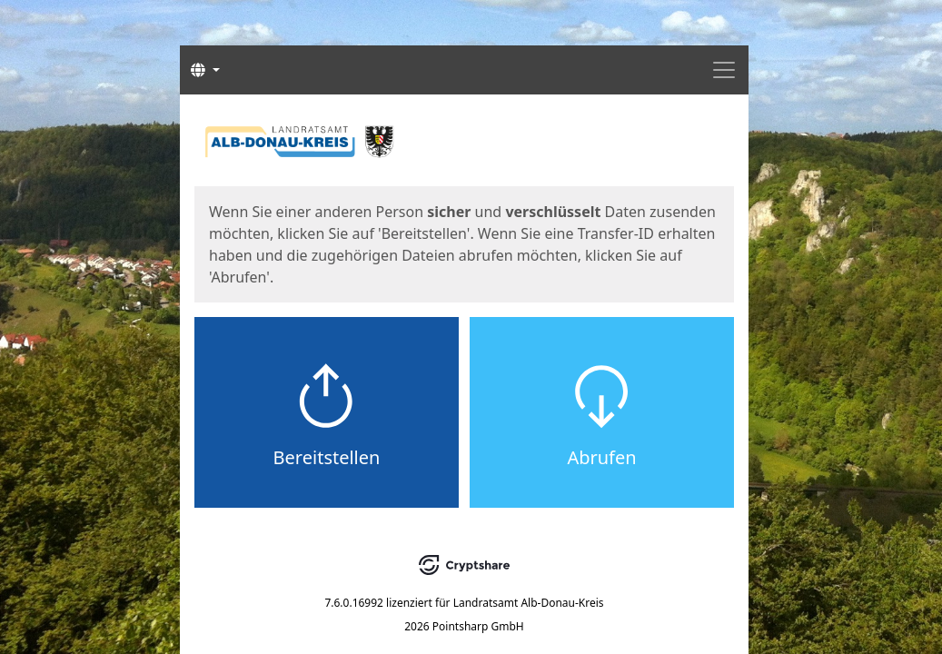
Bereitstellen (327, 457)
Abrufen (601, 457)
